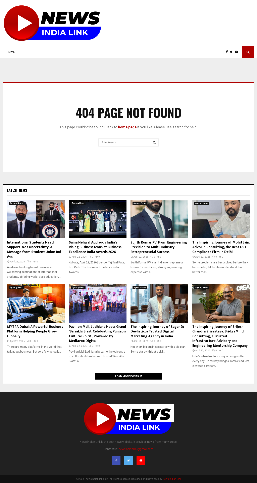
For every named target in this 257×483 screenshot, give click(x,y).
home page (127, 127)
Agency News (16, 203)
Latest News (17, 190)
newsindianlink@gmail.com (136, 449)
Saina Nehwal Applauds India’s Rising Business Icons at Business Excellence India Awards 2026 (95, 247)
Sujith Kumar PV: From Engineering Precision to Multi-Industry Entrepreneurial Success (159, 247)
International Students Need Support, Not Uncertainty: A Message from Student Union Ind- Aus (34, 249)
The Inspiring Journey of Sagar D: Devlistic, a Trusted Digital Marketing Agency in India (157, 331)
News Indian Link (172, 479)
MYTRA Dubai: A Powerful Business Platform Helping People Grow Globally (35, 331)
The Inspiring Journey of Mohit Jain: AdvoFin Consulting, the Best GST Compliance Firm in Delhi (221, 247)
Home (11, 52)
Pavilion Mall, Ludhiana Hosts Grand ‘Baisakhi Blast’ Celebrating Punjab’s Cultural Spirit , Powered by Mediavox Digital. (97, 334)
